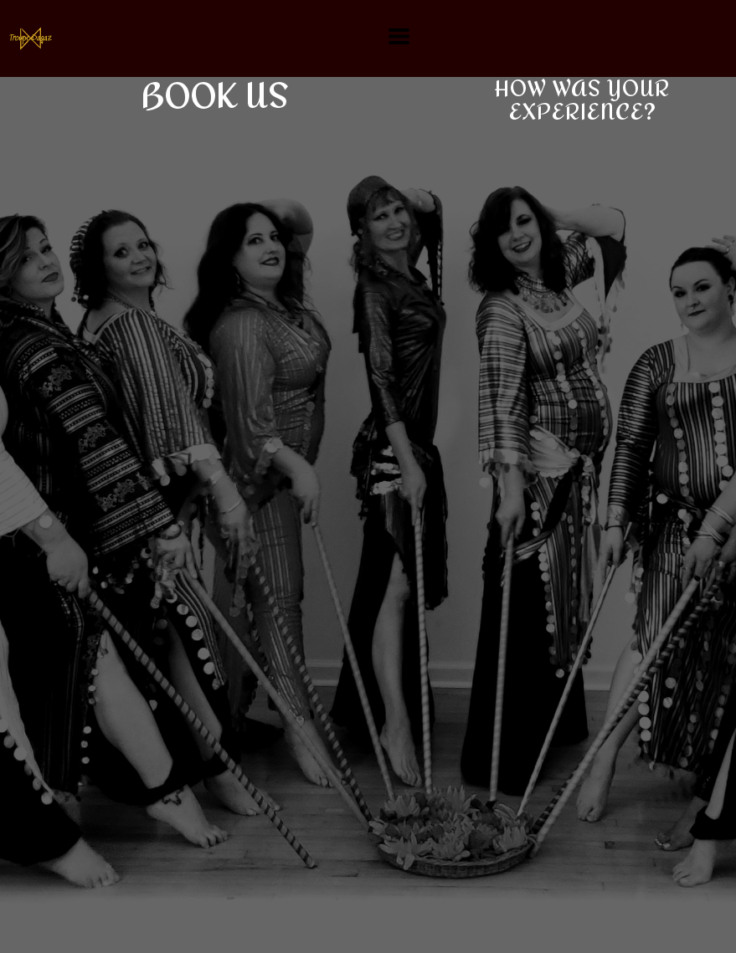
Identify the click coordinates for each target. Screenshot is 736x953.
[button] (399, 36)
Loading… (318, 544)
